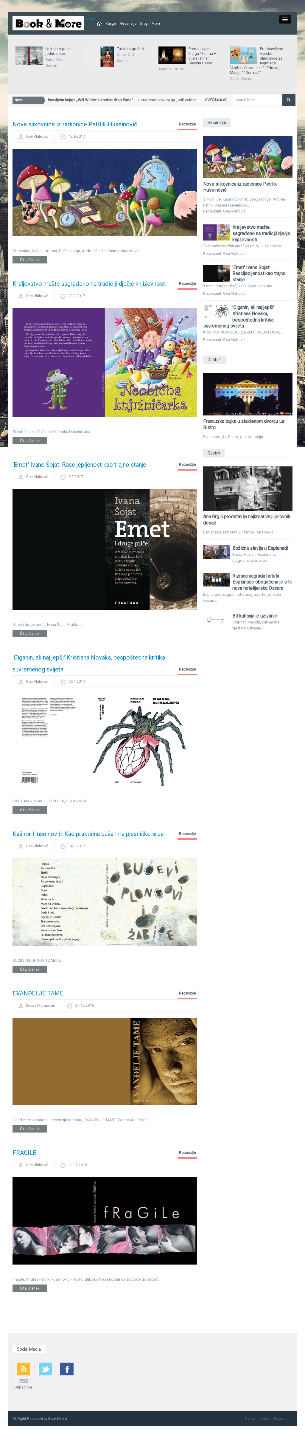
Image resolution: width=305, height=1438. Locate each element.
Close (90, 19)
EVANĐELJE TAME (38, 993)
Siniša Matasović (40, 1005)
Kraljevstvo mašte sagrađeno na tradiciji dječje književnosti (89, 283)
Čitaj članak (30, 259)
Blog (144, 23)
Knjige (111, 23)
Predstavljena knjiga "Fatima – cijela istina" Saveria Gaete (203, 55)
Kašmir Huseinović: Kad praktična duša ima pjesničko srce (88, 833)
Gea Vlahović (37, 136)
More (156, 23)
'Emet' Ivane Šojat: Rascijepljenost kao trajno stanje (79, 464)
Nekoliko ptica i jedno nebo (59, 51)
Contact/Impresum (275, 1419)
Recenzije (128, 23)
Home (250, 1419)
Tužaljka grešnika (132, 48)
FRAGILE (24, 1152)
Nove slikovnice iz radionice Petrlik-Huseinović (75, 124)
